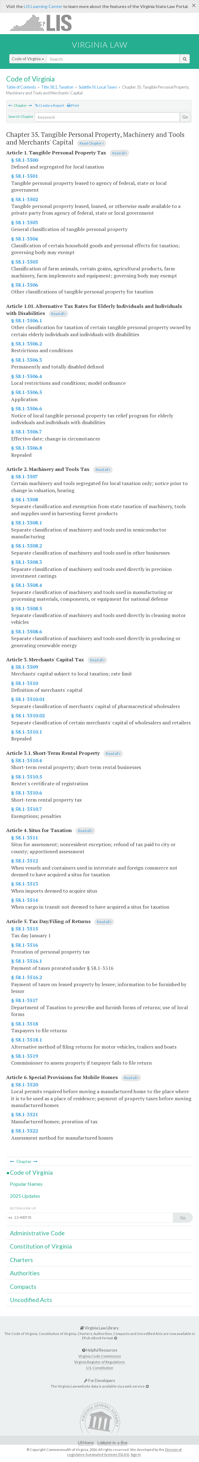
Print (73, 105)
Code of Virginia (28, 58)
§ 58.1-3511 (24, 837)
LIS (44, 22)
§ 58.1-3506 (24, 284)
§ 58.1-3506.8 (26, 447)
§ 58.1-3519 (24, 1056)
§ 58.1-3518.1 (26, 1039)
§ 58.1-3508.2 (26, 545)
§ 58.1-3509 (24, 666)
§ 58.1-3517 (24, 1000)
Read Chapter (92, 143)
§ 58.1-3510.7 (26, 809)
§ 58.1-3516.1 (26, 961)
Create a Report (49, 105)
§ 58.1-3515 (24, 928)
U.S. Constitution (99, 1368)
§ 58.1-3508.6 (26, 631)
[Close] (194, 5)
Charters (21, 1259)
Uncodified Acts (31, 1299)
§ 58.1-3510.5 (26, 776)
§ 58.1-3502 (24, 199)
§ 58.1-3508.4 (26, 585)
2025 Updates (25, 1196)
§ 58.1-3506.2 (26, 343)
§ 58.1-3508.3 (26, 562)
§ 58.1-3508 (24, 499)
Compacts (23, 1286)
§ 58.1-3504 (24, 238)
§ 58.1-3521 (24, 1114)
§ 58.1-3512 (24, 860)
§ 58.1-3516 (24, 945)
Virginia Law (99, 44)
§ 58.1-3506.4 (26, 376)
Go (185, 116)
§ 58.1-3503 (24, 222)
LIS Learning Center (43, 6)
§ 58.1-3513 (24, 883)
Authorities (25, 1273)
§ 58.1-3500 (24, 160)
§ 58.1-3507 (24, 476)
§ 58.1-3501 (24, 176)
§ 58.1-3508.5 (26, 608)
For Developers (99, 1380)
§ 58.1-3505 (24, 261)
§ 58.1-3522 (24, 1130)
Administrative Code (37, 1233)
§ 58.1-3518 (24, 1023)
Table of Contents (21, 87)
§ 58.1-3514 (24, 900)
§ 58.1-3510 (24, 683)
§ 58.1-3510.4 (26, 760)
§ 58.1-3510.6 (26, 792)
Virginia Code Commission (99, 1356)
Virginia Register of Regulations (99, 1362)
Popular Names (26, 1184)
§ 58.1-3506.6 (26, 408)
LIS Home (86, 1442)
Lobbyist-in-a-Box (112, 1442)
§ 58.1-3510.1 (26, 731)
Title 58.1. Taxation (57, 87)
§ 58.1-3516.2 (26, 977)
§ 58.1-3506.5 (26, 392)
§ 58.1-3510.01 (28, 699)
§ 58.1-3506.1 (26, 320)
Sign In (136, 1454)
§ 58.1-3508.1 (26, 522)
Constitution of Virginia (41, 1246)
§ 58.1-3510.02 (28, 715)
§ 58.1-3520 (24, 1084)
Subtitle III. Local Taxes (98, 87)
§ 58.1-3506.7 (26, 431)
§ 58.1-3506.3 (26, 360)
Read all (119, 153)
